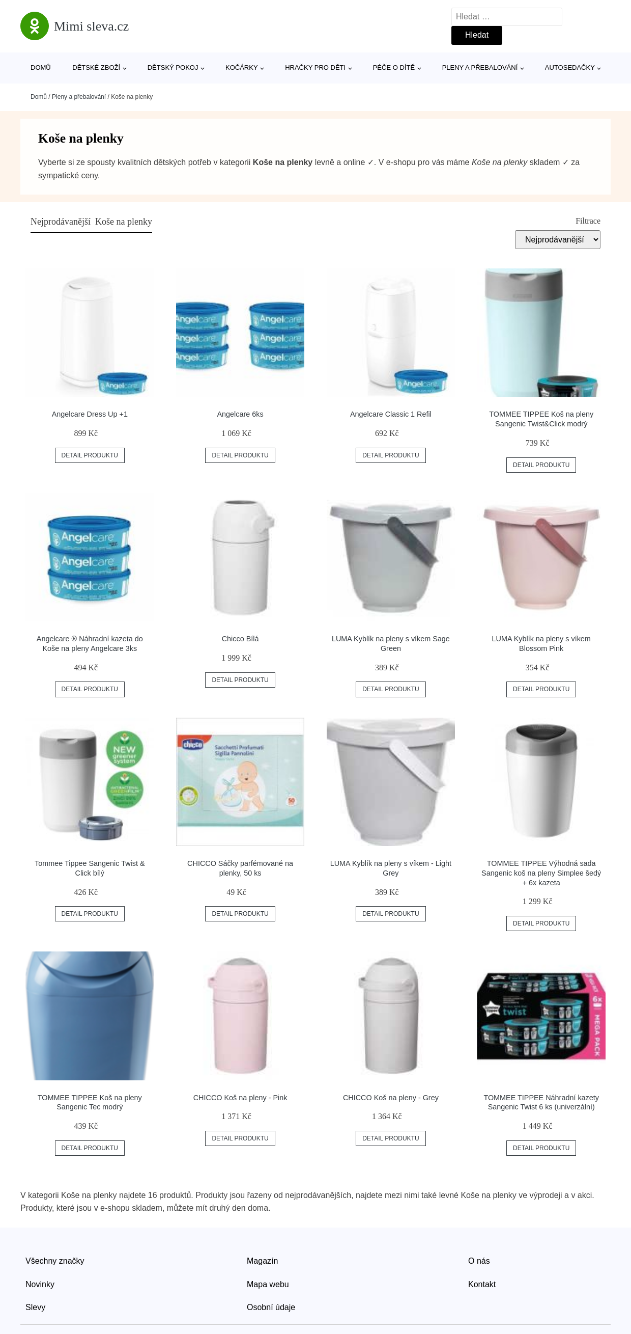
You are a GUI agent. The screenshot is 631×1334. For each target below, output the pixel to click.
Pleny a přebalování (480, 67)
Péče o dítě (394, 67)
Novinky (39, 1284)
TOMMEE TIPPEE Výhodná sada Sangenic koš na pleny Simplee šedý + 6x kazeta (541, 872)
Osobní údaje (271, 1307)
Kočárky (241, 67)
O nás (479, 1261)
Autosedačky (570, 67)
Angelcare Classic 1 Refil (391, 414)
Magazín (262, 1261)
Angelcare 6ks (240, 414)
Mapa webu (268, 1284)
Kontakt (482, 1284)
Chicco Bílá (240, 639)
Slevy (35, 1307)
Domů (41, 67)
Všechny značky (54, 1261)
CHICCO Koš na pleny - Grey (391, 1098)
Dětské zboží (96, 67)
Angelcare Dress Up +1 (90, 414)
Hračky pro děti (315, 67)
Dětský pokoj (173, 67)
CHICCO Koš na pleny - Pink (240, 1098)
